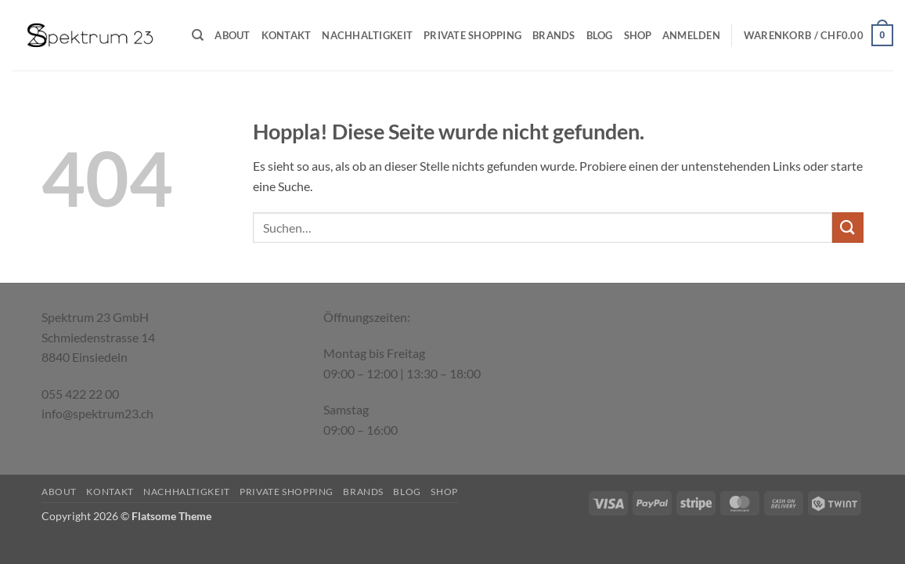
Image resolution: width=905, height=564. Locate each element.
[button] (691, 35)
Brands (553, 35)
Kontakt (286, 35)
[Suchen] (198, 35)
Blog (599, 35)
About (232, 35)
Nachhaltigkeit (367, 35)
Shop (638, 35)
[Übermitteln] (848, 227)
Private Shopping (472, 35)
